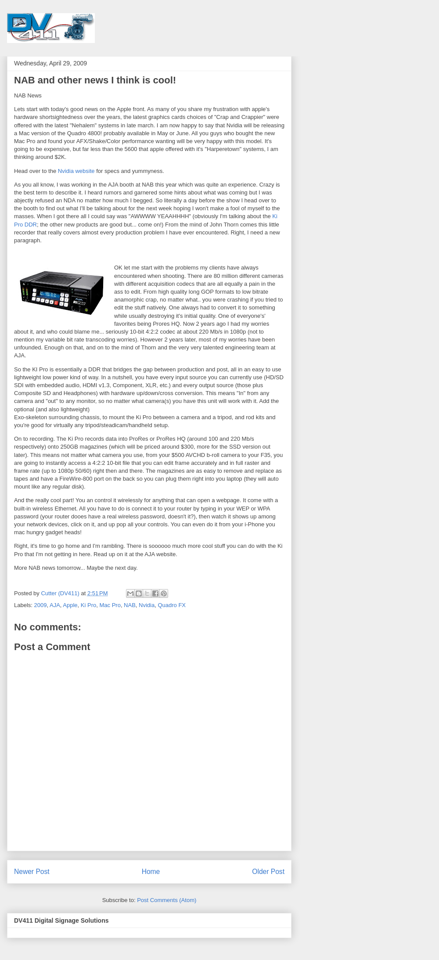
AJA (55, 605)
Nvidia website (76, 171)
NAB (130, 605)
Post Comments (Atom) (166, 900)
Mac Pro (109, 605)
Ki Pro (88, 605)
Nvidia (147, 605)
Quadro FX (172, 605)
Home (151, 871)
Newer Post (32, 871)
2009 (40, 605)
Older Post (268, 871)
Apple (70, 605)
